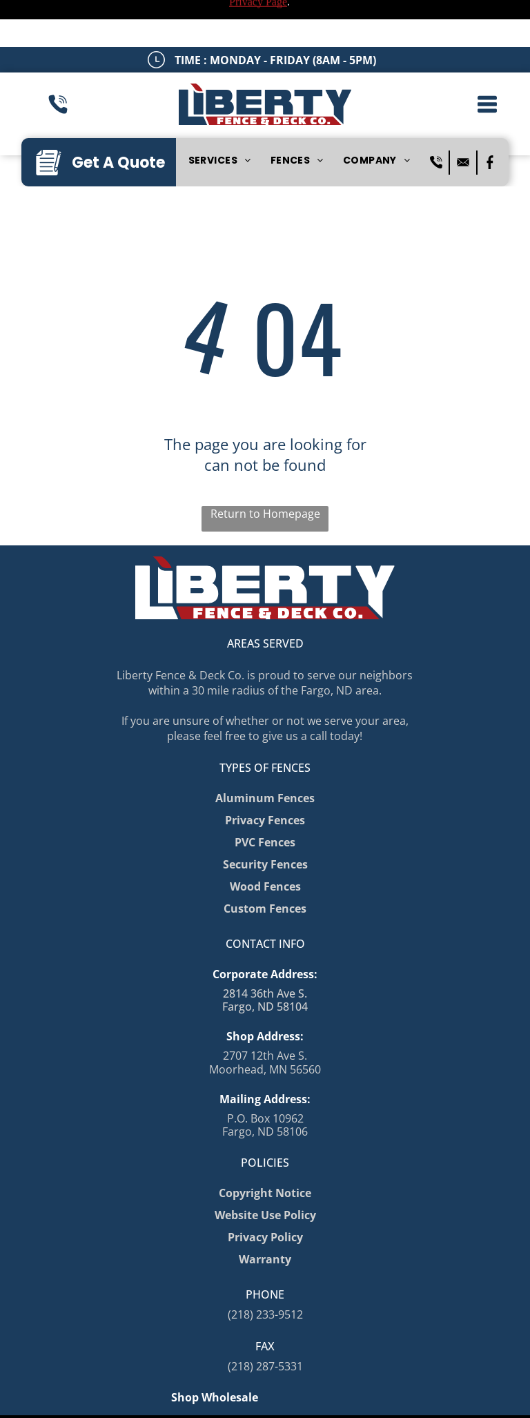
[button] (487, 57)
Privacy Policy (122, 1394)
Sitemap (69, 1394)
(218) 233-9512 (265, 1267)
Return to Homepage (265, 466)
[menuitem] (220, 114)
